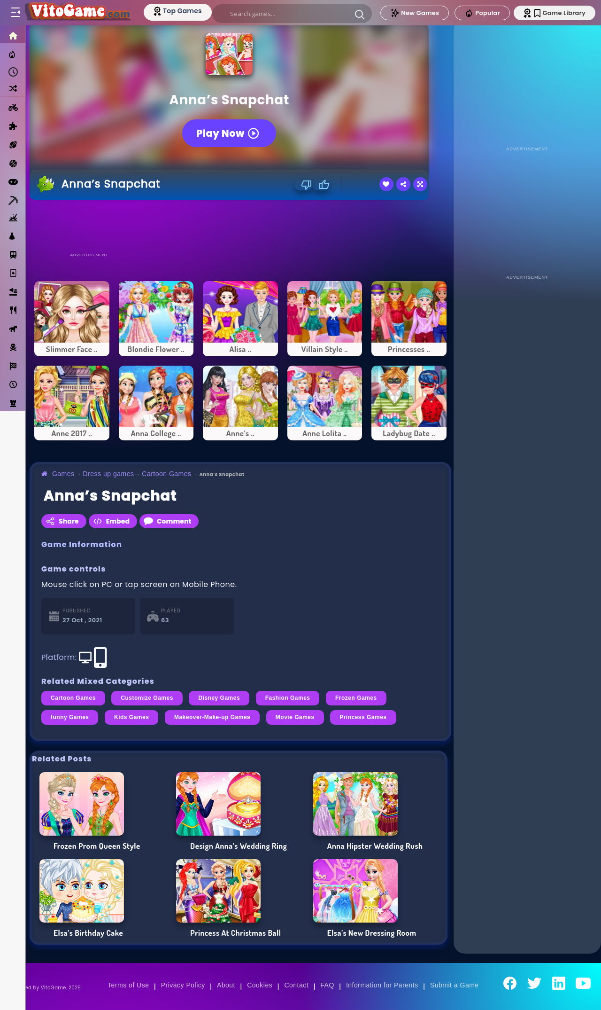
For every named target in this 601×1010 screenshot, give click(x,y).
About (226, 985)
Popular (482, 13)
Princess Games (362, 717)
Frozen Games (356, 698)
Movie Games (295, 717)
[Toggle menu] (15, 12)
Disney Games (219, 698)
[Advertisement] (240, 225)
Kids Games (131, 717)
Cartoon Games (166, 474)
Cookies (259, 985)
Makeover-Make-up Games (212, 717)
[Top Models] (178, 11)
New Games (414, 13)
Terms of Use (128, 985)
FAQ (327, 985)
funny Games (70, 717)
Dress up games (108, 474)
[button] (359, 14)
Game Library (560, 12)
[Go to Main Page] (77, 12)
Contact (296, 985)
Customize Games (147, 698)
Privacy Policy (183, 985)
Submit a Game (454, 985)
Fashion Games (287, 698)
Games (63, 474)
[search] (292, 13)
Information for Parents (382, 985)
